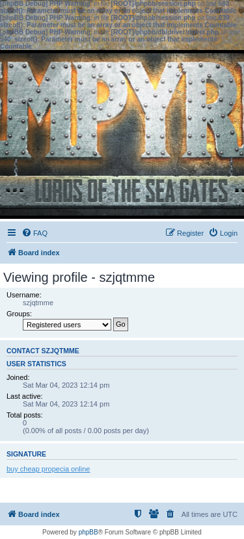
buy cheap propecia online (48, 469)
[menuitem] (34, 233)
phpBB (88, 532)
